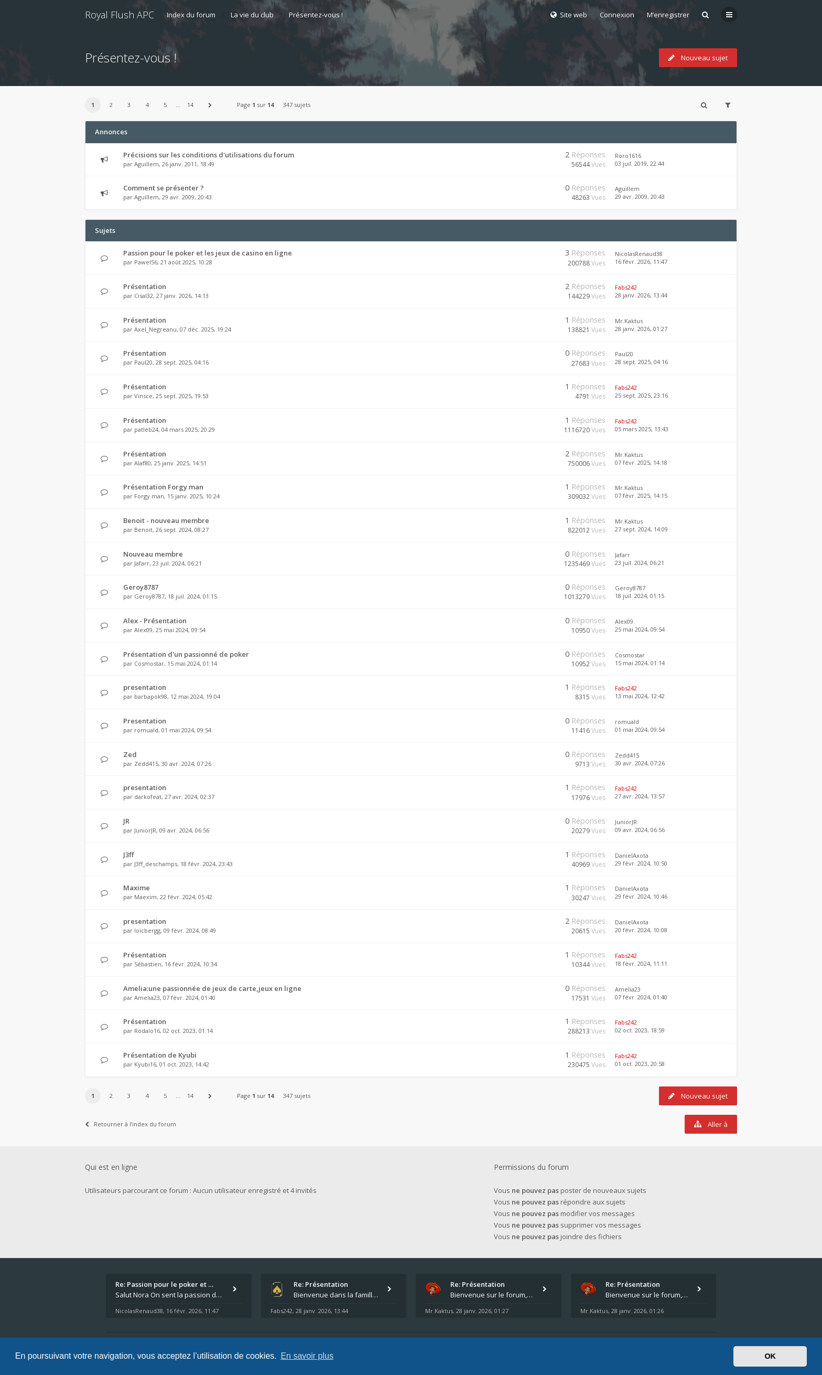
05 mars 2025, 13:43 (641, 429)
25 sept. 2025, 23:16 (641, 395)
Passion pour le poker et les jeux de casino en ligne (207, 253)
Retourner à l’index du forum (130, 1124)
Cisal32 (143, 296)
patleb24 (146, 429)
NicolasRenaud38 (639, 254)
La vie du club (252, 14)
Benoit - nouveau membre (166, 520)
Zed (130, 754)
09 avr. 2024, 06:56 (640, 830)
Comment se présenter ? (163, 188)
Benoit (143, 530)
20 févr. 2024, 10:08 (641, 930)
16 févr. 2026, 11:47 (641, 261)
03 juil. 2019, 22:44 (639, 163)
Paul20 (143, 362)
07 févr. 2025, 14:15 (641, 495)
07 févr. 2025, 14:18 (641, 462)
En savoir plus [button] (306, 1355)
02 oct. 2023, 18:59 (640, 1030)
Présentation (144, 286)
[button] (210, 104)
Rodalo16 (147, 1031)
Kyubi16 (145, 1064)
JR (126, 821)
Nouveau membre (153, 554)
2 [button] (111, 105)
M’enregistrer (668, 14)
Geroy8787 (140, 587)
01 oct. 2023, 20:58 (640, 1064)
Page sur (255, 105)
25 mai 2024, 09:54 (640, 629)
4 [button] (147, 105)
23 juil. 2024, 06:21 (639, 563)
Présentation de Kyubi (160, 1055)
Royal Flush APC (119, 14)
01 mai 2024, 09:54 (640, 729)
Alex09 (143, 630)
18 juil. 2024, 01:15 (639, 596)
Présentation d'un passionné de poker (186, 654)
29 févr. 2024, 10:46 (641, 896)
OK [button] (770, 1356)
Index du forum (191, 14)
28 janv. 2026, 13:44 (641, 295)
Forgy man (149, 496)
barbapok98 (150, 696)
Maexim (145, 897)
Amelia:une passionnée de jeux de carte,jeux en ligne (212, 988)
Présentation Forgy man (163, 487)
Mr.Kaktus (629, 321)
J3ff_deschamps (155, 864)
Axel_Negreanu (155, 329)
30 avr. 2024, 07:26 (640, 763)
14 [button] (190, 105)
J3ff (128, 854)
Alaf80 (142, 463)
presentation (144, 687)
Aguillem (146, 164)
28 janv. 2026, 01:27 (641, 329)
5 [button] (165, 105)
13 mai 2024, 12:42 (640, 696)
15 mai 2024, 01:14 (640, 663)
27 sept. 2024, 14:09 (641, 529)
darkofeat (147, 797)
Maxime (136, 887)
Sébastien (147, 964)
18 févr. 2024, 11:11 (641, 963)
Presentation (144, 721)
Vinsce (143, 396)
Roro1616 (628, 155)
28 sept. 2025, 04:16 (641, 362)
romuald (146, 730)
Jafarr (141, 563)
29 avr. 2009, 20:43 (640, 196)
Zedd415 (146, 764)
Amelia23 (147, 997)
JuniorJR (145, 830)
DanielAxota (631, 855)
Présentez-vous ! (316, 14)
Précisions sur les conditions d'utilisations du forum (208, 154)
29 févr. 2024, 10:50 (641, 863)
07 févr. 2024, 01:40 (641, 997)
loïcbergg (147, 930)
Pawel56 (145, 262)
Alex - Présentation (155, 620)
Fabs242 (626, 287)
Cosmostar (149, 663)
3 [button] (129, 105)
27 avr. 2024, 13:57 (640, 796)
